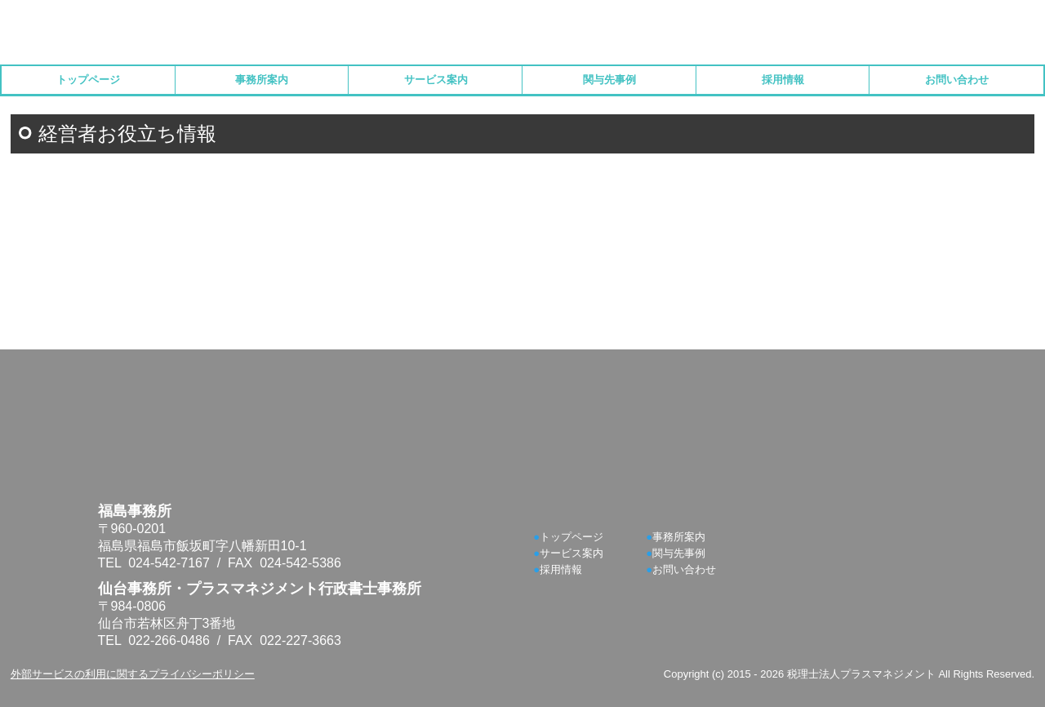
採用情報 (783, 79)
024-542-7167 (169, 563)
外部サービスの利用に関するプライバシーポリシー (133, 674)
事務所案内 (261, 79)
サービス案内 (436, 79)
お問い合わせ (957, 79)
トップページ (88, 79)
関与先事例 (609, 79)
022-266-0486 (169, 640)
